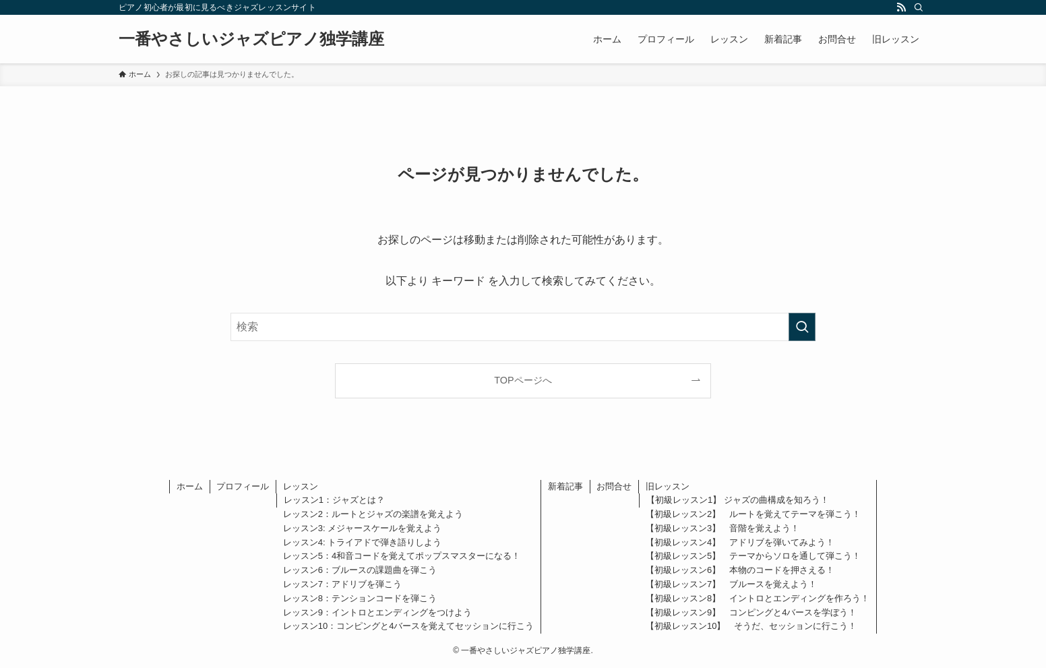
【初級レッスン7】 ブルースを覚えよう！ (731, 584)
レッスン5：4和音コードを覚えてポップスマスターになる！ (401, 556)
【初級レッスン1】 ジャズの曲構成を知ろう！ (737, 500)
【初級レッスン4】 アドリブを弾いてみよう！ (740, 542)
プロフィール (242, 486)
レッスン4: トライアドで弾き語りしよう (362, 542)
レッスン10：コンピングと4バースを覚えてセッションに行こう (408, 626)
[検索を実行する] (802, 327)
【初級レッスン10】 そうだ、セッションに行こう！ (751, 626)
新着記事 (565, 486)
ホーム (190, 486)
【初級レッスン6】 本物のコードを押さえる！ (740, 570)
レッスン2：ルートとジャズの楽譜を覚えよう (373, 514)
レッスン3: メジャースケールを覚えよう (362, 528)
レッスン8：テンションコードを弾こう (360, 598)
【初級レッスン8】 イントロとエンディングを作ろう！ (757, 598)
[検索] (918, 7)
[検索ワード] (523, 327)
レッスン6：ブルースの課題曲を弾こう (360, 570)
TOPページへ (522, 380)
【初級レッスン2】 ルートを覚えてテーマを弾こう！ (753, 514)
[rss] (901, 7)
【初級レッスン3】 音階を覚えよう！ (722, 528)
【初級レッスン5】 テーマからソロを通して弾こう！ (753, 556)
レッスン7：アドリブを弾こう (342, 584)
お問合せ (614, 486)
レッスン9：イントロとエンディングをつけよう (377, 612)
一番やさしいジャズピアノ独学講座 (251, 39)
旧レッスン (667, 486)
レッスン (300, 486)
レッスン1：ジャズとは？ (334, 500)
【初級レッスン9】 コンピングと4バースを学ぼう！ (751, 612)
